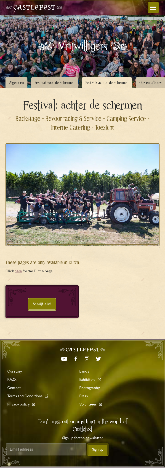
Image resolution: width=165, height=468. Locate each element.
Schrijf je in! (42, 304)
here (18, 271)
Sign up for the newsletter (82, 438)
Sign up (98, 450)
